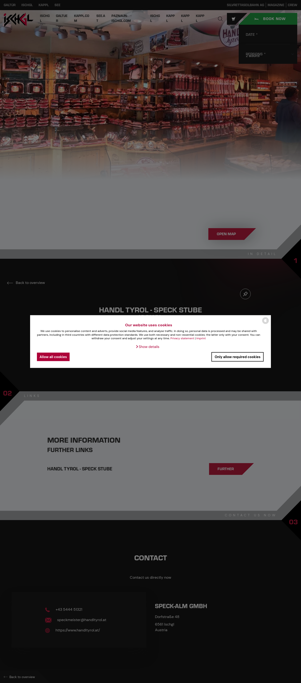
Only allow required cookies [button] (238, 357)
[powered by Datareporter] (265, 323)
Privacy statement (182, 338)
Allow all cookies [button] (53, 357)
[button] (147, 347)
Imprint (201, 338)
